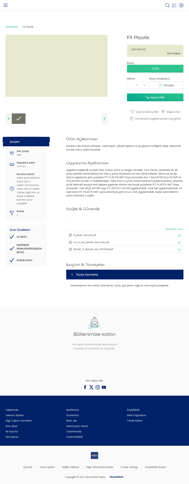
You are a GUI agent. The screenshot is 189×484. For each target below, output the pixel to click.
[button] (181, 5)
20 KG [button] (155, 68)
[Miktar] (137, 85)
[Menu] (5, 5)
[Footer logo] (94, 455)
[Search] (167, 5)
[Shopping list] (174, 5)
